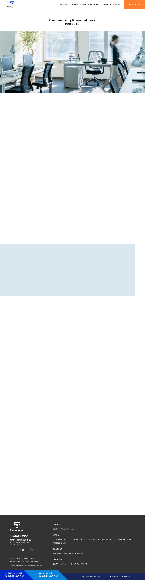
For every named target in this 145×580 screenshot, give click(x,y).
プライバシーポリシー (16, 558)
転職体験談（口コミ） (59, 543)
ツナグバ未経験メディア (60, 539)
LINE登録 (25, 550)
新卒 (115, 577)
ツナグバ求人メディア (108, 539)
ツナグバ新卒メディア (76, 539)
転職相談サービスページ (124, 539)
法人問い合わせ (115, 4)
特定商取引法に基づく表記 (17, 561)
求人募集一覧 (65, 529)
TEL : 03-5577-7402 (16, 544)
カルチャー (74, 529)
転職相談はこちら (134, 4)
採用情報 (83, 4)
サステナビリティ (94, 4)
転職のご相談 (79, 553)
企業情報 (105, 4)
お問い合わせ (57, 553)
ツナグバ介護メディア (92, 539)
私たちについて (64, 4)
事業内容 (75, 4)
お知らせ (63, 564)
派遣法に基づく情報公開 (32, 561)
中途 (127, 577)
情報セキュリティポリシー (30, 558)
